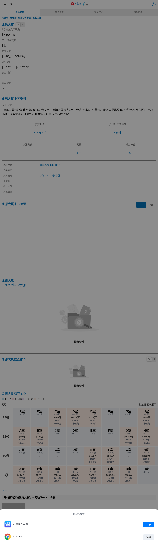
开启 (148, 524)
